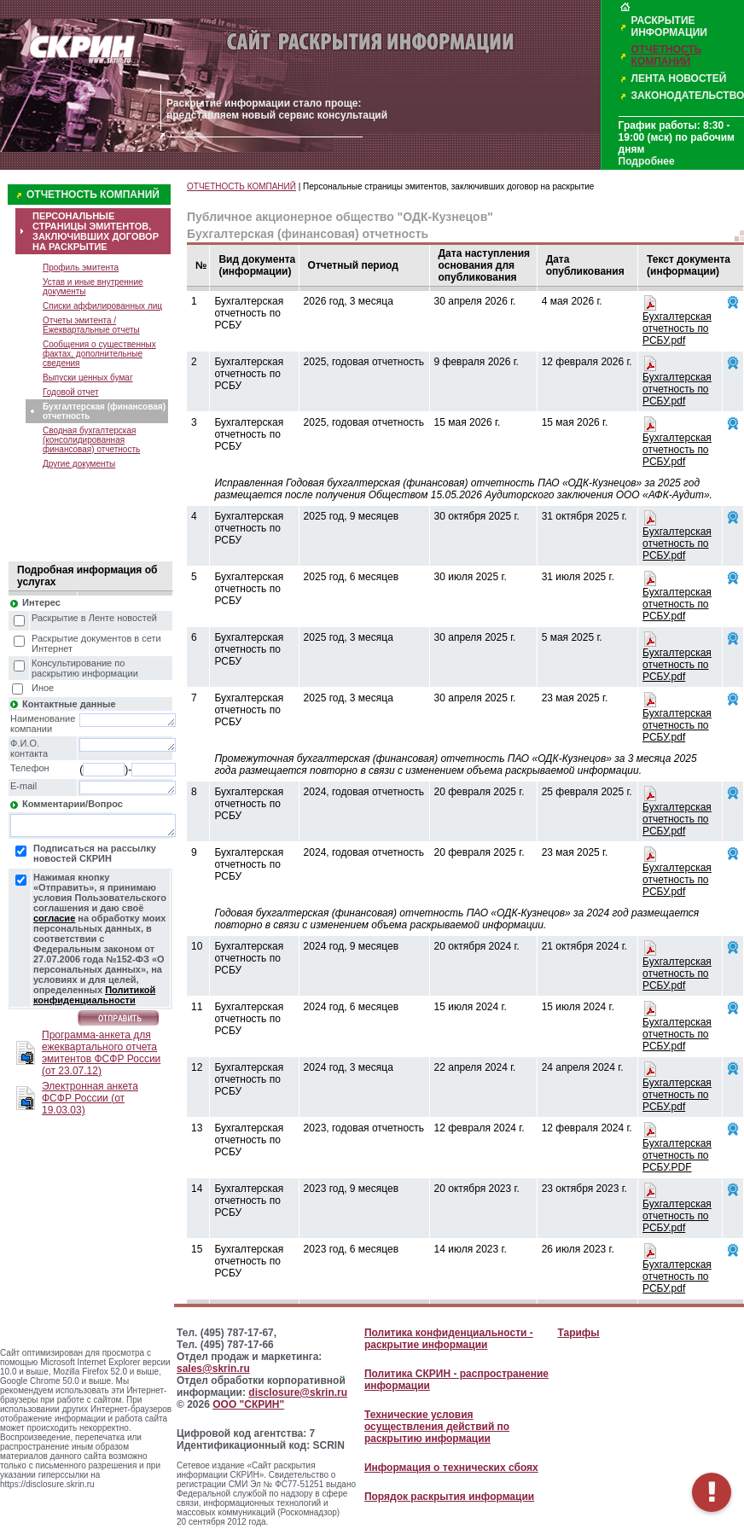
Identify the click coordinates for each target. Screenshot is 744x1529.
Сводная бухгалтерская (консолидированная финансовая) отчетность (91, 440)
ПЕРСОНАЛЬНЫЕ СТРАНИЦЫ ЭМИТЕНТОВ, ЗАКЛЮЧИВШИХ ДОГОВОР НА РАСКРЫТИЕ (95, 231)
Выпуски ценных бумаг (88, 377)
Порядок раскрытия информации (449, 1497)
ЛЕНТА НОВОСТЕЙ (679, 78)
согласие (54, 918)
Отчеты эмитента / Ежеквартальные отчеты (91, 325)
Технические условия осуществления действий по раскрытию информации (436, 1427)
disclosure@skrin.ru (297, 1392)
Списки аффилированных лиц (102, 306)
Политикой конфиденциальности (94, 995)
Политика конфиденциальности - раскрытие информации (448, 1339)
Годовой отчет (71, 392)
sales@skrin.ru (213, 1369)
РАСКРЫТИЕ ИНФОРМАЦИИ (669, 26)
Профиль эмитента (81, 267)
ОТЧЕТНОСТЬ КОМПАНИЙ (666, 55)
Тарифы (578, 1333)
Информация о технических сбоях (451, 1468)
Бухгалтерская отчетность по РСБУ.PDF (677, 1155)
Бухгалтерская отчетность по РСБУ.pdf (677, 328)
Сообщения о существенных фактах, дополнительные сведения (99, 354)
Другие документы (79, 463)
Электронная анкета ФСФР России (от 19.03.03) (90, 1098)
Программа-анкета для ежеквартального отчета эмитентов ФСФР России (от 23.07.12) (101, 1053)
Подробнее (647, 161)
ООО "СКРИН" (248, 1404)
